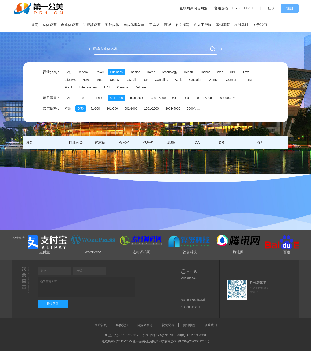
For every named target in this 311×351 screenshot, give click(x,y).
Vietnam (140, 87)
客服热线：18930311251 (233, 8)
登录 (271, 8)
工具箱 (154, 25)
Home (151, 72)
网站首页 (100, 325)
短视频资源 (92, 25)
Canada (122, 87)
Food (68, 87)
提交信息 (52, 303)
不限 (68, 72)
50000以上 (227, 98)
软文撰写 (183, 25)
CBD (233, 72)
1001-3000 (137, 98)
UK (146, 79)
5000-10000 (180, 98)
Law (246, 72)
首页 (34, 25)
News (86, 79)
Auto (100, 79)
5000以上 (193, 108)
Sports (114, 79)
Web (220, 72)
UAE (107, 87)
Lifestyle (70, 79)
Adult (178, 79)
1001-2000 (151, 108)
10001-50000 (204, 98)
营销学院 (223, 25)
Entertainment (88, 87)
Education (195, 79)
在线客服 (241, 25)
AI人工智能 (202, 25)
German (231, 79)
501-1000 (116, 98)
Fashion (134, 72)
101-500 (97, 98)
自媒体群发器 (134, 25)
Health (188, 72)
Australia (131, 79)
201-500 (112, 108)
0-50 (81, 108)
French (248, 79)
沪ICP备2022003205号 (193, 341)
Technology (169, 72)
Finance (204, 72)
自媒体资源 (70, 25)
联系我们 (210, 325)
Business (116, 72)
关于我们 (260, 25)
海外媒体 (112, 25)
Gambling (161, 79)
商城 (167, 25)
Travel (99, 72)
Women (214, 79)
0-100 (81, 98)
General (83, 72)
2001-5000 (172, 108)
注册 (289, 8)
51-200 (95, 108)
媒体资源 (50, 25)
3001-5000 (158, 98)
